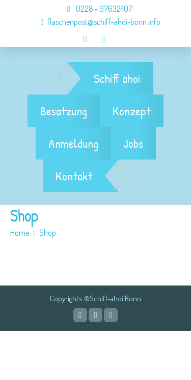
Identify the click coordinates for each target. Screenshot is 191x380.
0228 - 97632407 (94, 9)
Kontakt (74, 176)
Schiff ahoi (117, 78)
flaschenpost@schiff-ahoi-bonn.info (96, 22)
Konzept (131, 110)
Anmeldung (73, 143)
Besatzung (64, 110)
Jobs (133, 143)
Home (20, 232)
